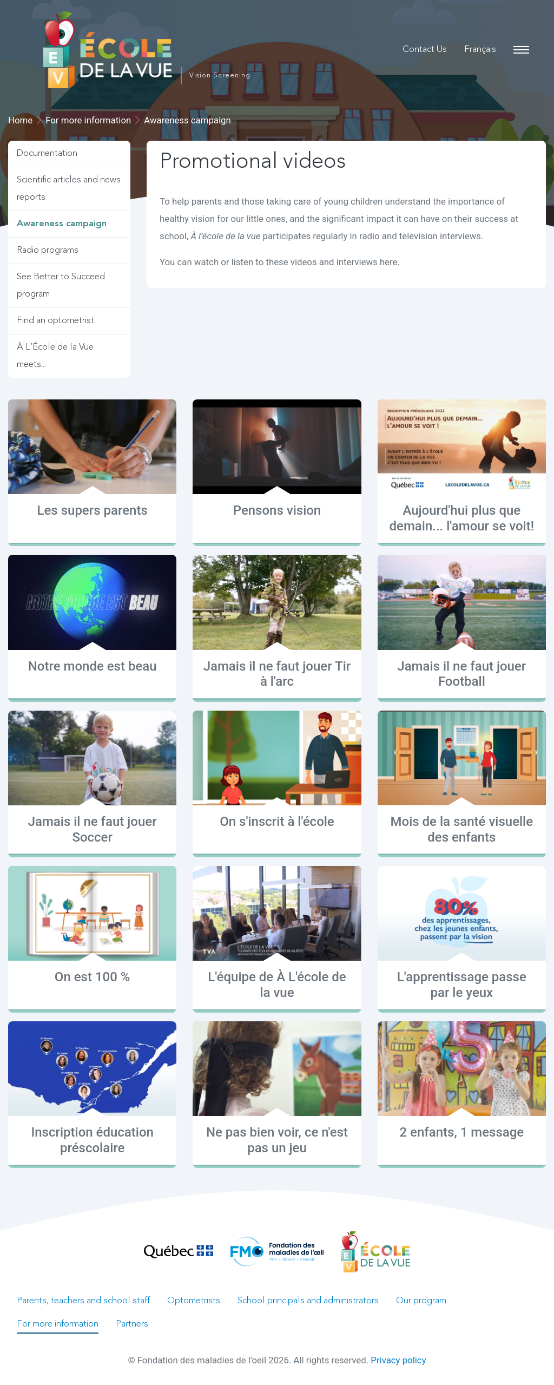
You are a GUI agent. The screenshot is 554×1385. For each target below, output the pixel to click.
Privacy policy (398, 1360)
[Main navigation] (521, 49)
